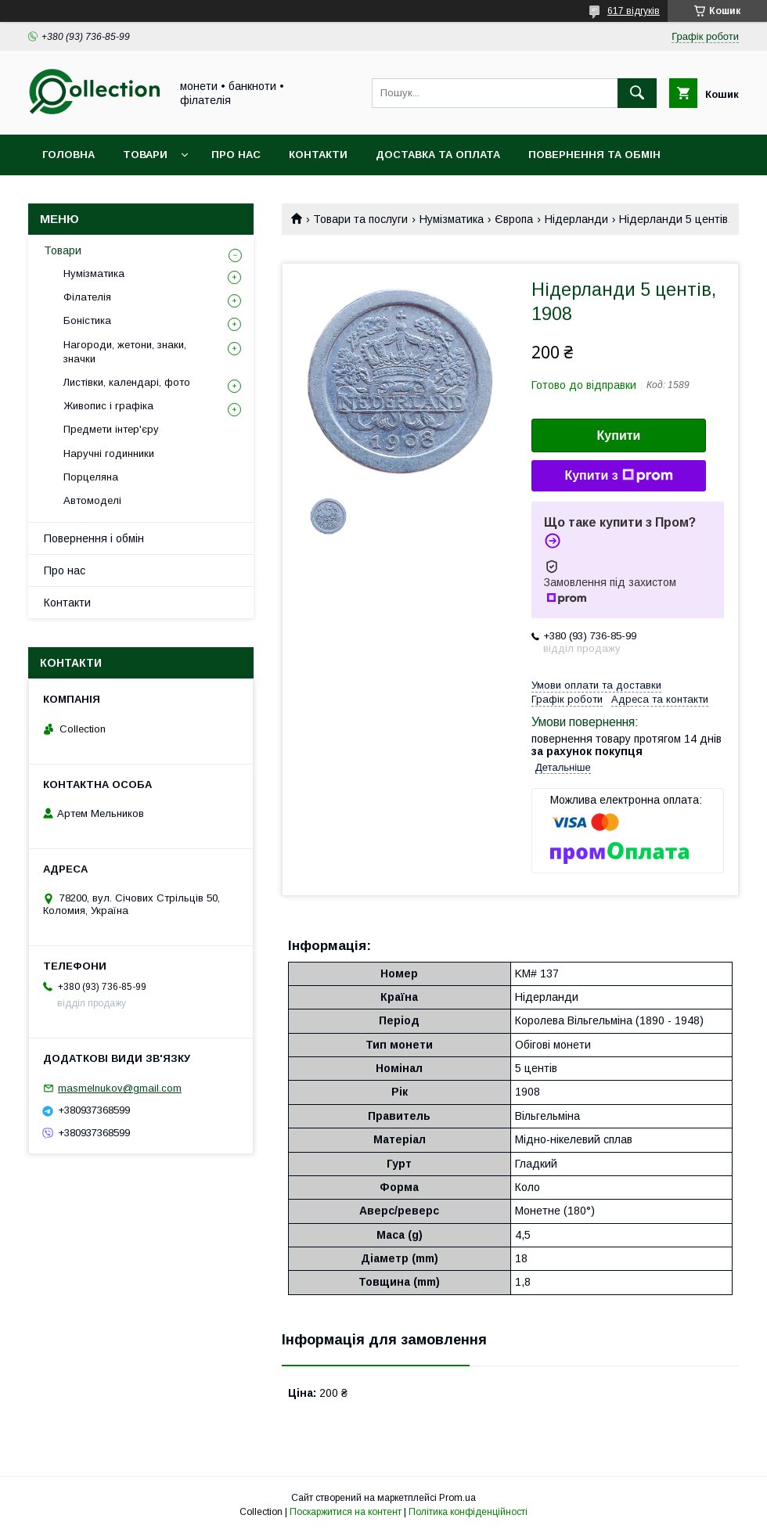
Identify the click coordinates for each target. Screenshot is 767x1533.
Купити (619, 435)
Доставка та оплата (438, 154)
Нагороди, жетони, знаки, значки (124, 352)
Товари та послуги (360, 219)
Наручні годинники (108, 453)
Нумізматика (452, 219)
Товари (145, 154)
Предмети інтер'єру (111, 429)
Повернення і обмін (94, 538)
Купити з (618, 476)
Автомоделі (92, 500)
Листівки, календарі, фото (126, 382)
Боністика (87, 320)
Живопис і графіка (108, 406)
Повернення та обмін (594, 154)
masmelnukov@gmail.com (120, 1088)
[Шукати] (637, 93)
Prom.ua (457, 1497)
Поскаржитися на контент (346, 1511)
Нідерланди (576, 219)
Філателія (87, 297)
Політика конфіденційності (468, 1511)
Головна (68, 154)
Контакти (318, 154)
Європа (514, 219)
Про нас (236, 154)
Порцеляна (90, 477)
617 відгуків (633, 10)
